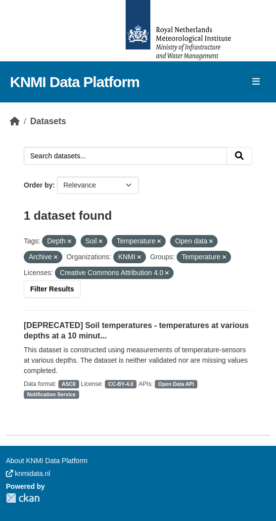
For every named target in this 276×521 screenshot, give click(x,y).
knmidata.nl (28, 473)
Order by (38, 185)
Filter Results (52, 289)
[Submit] (239, 156)
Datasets (48, 121)
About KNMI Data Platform (47, 461)
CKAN (23, 498)
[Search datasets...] (125, 156)
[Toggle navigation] (256, 82)
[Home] (15, 121)
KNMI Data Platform (74, 82)
